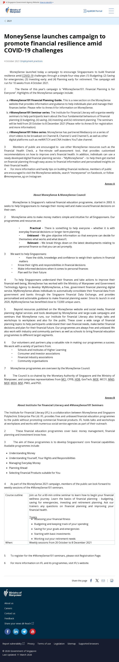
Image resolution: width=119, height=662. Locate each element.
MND (111, 379)
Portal (92, 11)
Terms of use (44, 643)
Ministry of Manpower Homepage (17, 11)
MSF (20, 383)
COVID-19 (27, 75)
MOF (7, 383)
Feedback (9, 618)
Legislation (59, 643)
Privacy (31, 643)
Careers (8, 608)
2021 (9, 20)
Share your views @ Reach (17, 623)
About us (8, 603)
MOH (14, 383)
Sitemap (72, 643)
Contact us (9, 613)
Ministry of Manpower (15, 594)
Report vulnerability (12, 643)
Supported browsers (89, 643)
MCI (63, 379)
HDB (77, 379)
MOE (95, 379)
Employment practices (31, 61)
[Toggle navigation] (111, 10)
